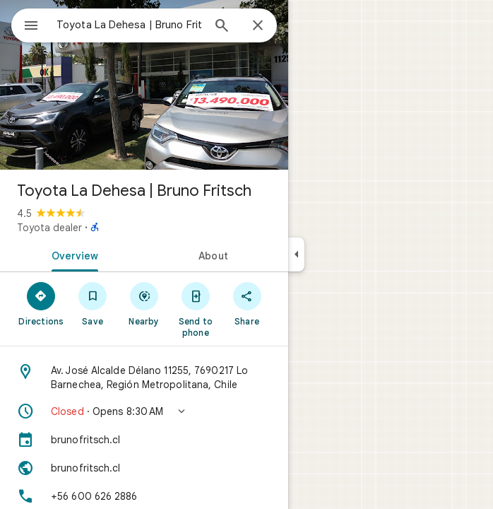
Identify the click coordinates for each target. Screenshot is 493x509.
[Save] (93, 303)
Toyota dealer (49, 227)
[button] (144, 411)
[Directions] (41, 303)
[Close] (258, 26)
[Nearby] (144, 303)
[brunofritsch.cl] (144, 440)
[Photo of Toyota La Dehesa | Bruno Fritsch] (144, 85)
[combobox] (129, 24)
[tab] (72, 254)
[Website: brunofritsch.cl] (144, 468)
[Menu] (31, 26)
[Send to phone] (195, 309)
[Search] (222, 26)
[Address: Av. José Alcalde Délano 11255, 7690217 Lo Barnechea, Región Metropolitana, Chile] (144, 377)
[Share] (247, 303)
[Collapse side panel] (296, 254)
